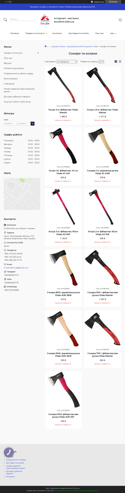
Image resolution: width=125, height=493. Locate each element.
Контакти (57, 33)
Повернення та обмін (16, 460)
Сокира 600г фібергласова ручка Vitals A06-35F (63, 415)
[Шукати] (5, 20)
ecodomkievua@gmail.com (16, 268)
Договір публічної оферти (17, 96)
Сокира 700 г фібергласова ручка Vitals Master (103, 354)
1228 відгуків (99, 2)
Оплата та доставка (14, 68)
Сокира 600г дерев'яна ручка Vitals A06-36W (63, 354)
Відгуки (7, 63)
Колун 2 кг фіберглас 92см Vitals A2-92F (102, 233)
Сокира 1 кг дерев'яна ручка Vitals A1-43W (102, 172)
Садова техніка (58, 46)
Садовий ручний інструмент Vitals (82, 46)
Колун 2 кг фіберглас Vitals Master (63, 111)
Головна (14, 33)
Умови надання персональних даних (19, 90)
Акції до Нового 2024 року (17, 101)
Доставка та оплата (79, 33)
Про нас (99, 33)
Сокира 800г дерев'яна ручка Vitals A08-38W (63, 293)
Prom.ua (76, 488)
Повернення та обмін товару (18, 73)
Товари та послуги (35, 33)
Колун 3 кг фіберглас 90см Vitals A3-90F (63, 233)
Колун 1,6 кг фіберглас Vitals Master (102, 111)
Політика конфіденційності (87, 490)
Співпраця (9, 83)
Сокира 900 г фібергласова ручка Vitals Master (102, 293)
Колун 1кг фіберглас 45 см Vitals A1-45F (63, 172)
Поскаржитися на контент (64, 490)
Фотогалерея (11, 78)
